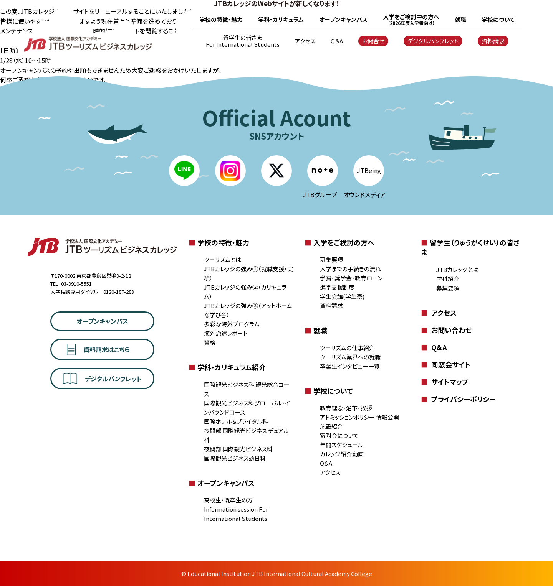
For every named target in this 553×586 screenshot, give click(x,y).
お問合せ (373, 41)
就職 (460, 19)
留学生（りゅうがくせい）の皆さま (470, 247)
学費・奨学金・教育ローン (351, 278)
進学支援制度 (337, 287)
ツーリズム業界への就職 (350, 357)
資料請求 (493, 41)
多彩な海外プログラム (232, 324)
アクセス (305, 41)
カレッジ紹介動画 (342, 454)
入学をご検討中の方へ (411, 19)
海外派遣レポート (226, 333)
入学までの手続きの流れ (350, 269)
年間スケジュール (341, 445)
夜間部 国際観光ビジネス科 (238, 449)
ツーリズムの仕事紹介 (347, 348)
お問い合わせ (446, 330)
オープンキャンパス (343, 19)
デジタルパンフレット (433, 41)
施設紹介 (331, 426)
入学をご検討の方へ (339, 242)
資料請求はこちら (98, 349)
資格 (209, 342)
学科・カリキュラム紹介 (227, 367)
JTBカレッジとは (457, 269)
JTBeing (369, 170)
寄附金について (339, 435)
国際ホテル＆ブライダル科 (236, 421)
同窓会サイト (445, 364)
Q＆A (337, 41)
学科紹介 (447, 279)
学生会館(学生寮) (342, 296)
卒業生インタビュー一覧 (350, 366)
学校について (498, 19)
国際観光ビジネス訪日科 (235, 458)
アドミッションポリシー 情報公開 (359, 417)
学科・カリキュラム (281, 19)
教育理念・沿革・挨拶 (346, 408)
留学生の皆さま (243, 41)
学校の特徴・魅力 (221, 19)
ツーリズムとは (222, 259)
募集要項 (331, 259)
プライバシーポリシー (458, 399)
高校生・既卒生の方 (228, 500)
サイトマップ (445, 382)
